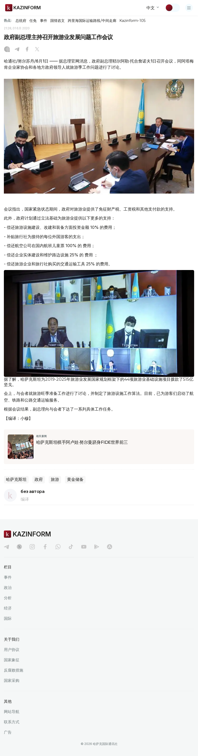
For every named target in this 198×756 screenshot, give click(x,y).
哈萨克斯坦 (16, 479)
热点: (8, 20)
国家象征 (11, 659)
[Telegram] (17, 50)
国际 (8, 618)
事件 (43, 20)
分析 (8, 597)
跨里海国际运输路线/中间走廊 (92, 20)
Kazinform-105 (132, 20)
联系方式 (11, 721)
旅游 (55, 479)
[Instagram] (7, 50)
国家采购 (11, 680)
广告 (8, 732)
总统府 (20, 20)
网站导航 (11, 711)
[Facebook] (27, 50)
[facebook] (45, 546)
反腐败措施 (13, 670)
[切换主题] (172, 8)
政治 (8, 587)
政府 (39, 479)
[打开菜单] (189, 8)
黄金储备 (75, 479)
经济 (8, 608)
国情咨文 (57, 20)
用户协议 (11, 649)
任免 (33, 20)
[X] (37, 50)
